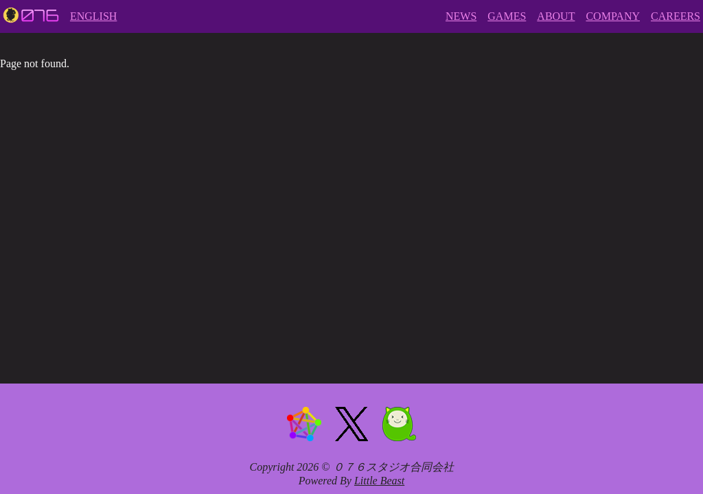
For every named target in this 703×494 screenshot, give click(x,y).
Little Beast (379, 480)
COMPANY (613, 16)
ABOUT (556, 16)
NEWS (461, 16)
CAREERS (675, 16)
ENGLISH (93, 16)
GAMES (506, 16)
